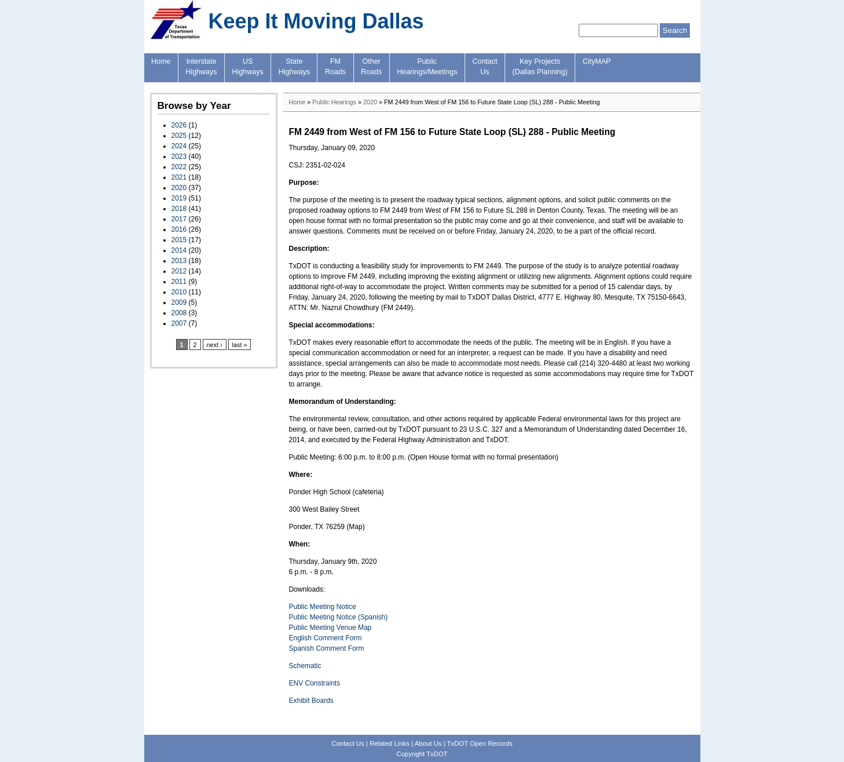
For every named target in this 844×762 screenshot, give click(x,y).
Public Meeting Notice (322, 607)
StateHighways (294, 66)
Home (160, 61)
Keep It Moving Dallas (316, 21)
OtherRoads (371, 66)
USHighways (248, 66)
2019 (179, 198)
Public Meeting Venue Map (330, 628)
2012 (179, 271)
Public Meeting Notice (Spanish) (338, 617)
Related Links (390, 743)
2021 (179, 177)
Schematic (305, 666)
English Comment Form (325, 638)
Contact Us (347, 743)
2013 (179, 261)
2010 (179, 292)
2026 (179, 125)
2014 (179, 250)
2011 (179, 282)
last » (239, 344)
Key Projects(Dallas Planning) (540, 66)
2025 (179, 136)
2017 (179, 219)
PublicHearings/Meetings (427, 66)
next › (214, 344)
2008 (179, 313)
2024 (179, 146)
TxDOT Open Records (480, 743)
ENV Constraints (315, 683)
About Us (428, 743)
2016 (179, 229)
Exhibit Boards (311, 701)
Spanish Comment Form (326, 648)
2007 (179, 323)
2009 (179, 302)
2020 (179, 188)
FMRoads (335, 66)
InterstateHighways (201, 66)
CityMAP (597, 61)
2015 (179, 240)
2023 (179, 156)
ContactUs (484, 66)
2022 (179, 167)
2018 (179, 209)
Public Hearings (334, 102)
